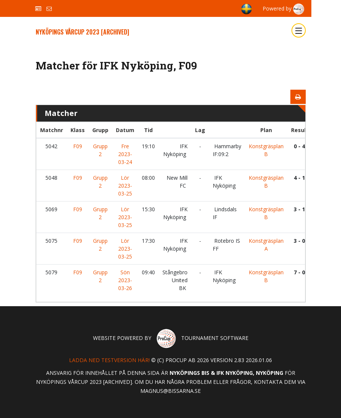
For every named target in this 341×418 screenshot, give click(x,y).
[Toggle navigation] (298, 30)
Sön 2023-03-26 (125, 280)
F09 (77, 146)
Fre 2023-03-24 (125, 154)
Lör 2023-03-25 (125, 185)
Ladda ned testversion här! (109, 360)
